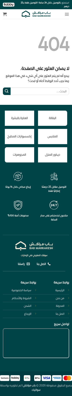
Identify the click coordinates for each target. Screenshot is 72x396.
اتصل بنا (60, 314)
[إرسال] (7, 91)
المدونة (60, 306)
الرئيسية (59, 290)
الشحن (27, 306)
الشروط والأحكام (21, 298)
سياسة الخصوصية (21, 290)
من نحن (60, 298)
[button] (67, 14)
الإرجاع (27, 314)
